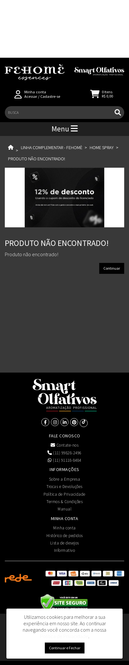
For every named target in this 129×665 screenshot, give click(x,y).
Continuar (111, 268)
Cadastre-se (50, 96)
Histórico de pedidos (64, 535)
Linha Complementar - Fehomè (51, 147)
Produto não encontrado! (36, 159)
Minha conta (64, 528)
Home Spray (102, 147)
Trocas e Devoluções (64, 486)
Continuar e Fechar (64, 647)
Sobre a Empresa (64, 479)
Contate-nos (65, 445)
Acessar (30, 96)
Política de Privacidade (64, 494)
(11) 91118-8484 (64, 460)
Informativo (64, 550)
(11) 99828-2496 (64, 453)
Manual (64, 509)
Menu (65, 128)
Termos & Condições (64, 501)
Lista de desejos (64, 543)
